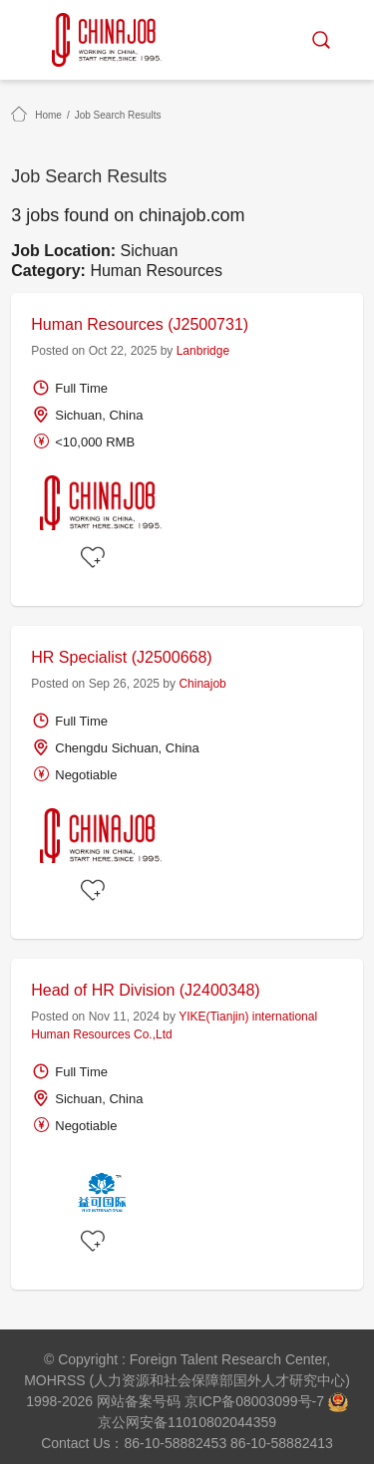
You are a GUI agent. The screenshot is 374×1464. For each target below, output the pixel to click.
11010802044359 (222, 1422)
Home (48, 115)
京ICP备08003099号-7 (254, 1401)
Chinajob (202, 684)
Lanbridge (203, 351)
